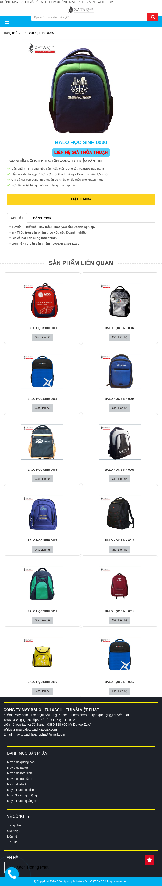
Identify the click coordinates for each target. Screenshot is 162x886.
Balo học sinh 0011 (42, 611)
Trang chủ (10, 33)
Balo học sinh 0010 (119, 540)
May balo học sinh (19, 773)
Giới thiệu (13, 831)
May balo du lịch (18, 784)
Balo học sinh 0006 (119, 469)
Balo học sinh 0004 (119, 398)
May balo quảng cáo (21, 762)
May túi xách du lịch (20, 790)
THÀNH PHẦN (41, 218)
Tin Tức (12, 842)
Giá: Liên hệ (42, 337)
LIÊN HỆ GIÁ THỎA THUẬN (81, 152)
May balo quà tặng (19, 778)
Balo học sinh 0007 (42, 540)
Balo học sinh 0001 (42, 328)
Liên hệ (12, 836)
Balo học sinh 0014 (119, 611)
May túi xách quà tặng (22, 795)
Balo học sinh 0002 (119, 328)
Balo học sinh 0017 (119, 682)
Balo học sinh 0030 (41, 33)
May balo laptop (18, 767)
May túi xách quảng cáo (23, 801)
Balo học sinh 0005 (42, 469)
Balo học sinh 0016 (42, 682)
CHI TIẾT (17, 218)
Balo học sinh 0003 (42, 398)
